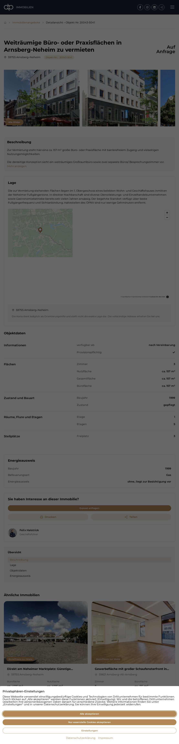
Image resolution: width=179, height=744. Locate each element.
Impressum (105, 737)
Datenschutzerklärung (80, 737)
